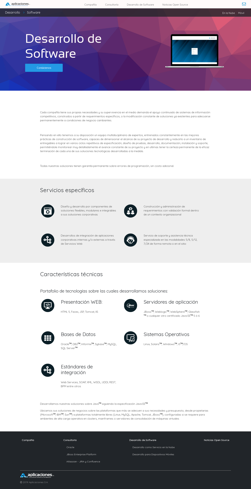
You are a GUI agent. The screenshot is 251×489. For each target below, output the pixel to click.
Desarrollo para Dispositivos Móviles (153, 454)
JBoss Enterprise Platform (81, 454)
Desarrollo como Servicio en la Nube (153, 447)
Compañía (90, 4)
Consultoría (111, 4)
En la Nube (228, 13)
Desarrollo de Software (140, 4)
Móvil (241, 13)
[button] (44, 68)
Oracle (70, 447)
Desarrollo (22, 12)
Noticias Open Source (175, 4)
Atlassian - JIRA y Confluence (83, 461)
